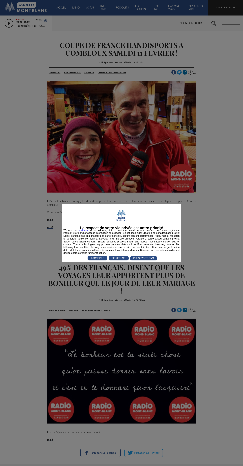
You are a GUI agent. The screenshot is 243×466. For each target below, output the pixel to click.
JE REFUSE (119, 258)
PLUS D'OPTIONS (143, 258)
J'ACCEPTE (97, 258)
